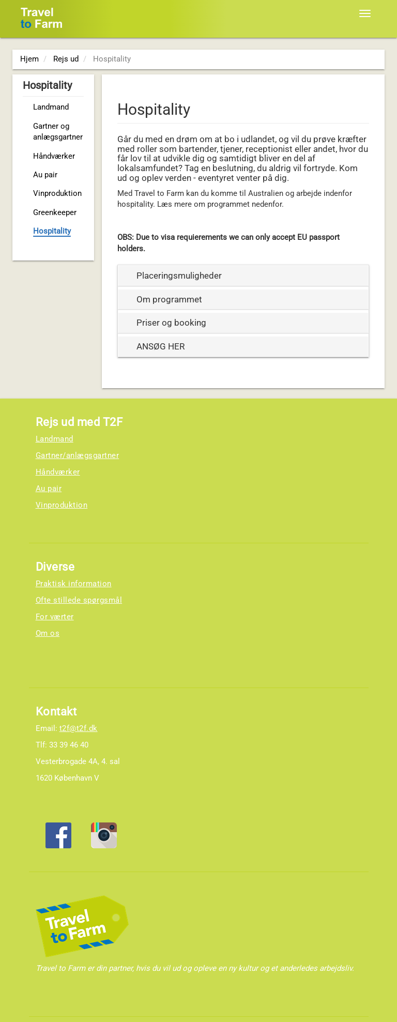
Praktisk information (74, 583)
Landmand (51, 107)
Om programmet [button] (169, 299)
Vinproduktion (57, 193)
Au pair (45, 174)
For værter (55, 616)
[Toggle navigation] (365, 13)
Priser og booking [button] (171, 322)
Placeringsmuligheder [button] (179, 275)
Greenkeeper (55, 212)
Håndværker (54, 156)
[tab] (243, 276)
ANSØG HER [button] (160, 346)
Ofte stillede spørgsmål (79, 600)
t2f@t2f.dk (78, 728)
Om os (48, 633)
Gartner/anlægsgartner (77, 455)
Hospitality (52, 231)
